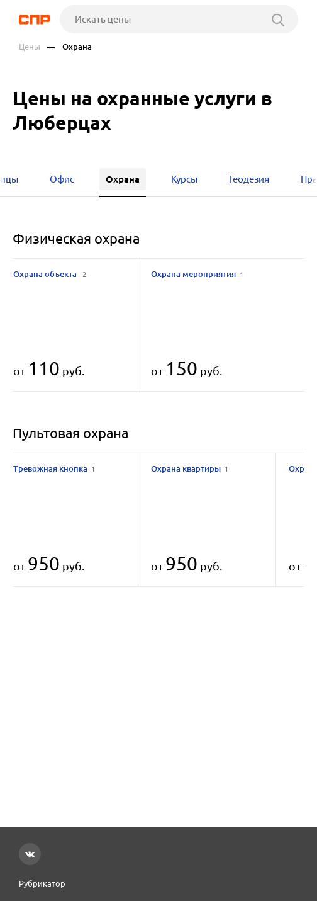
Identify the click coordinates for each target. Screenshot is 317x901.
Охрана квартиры (189, 468)
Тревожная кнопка (54, 468)
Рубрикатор (42, 883)
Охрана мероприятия (197, 274)
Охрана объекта (49, 274)
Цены (29, 47)
